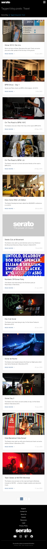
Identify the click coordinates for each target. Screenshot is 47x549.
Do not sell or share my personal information (23, 543)
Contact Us (23, 511)
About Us (23, 514)
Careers (23, 517)
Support (23, 508)
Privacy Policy (23, 526)
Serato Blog (4, 15)
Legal (23, 523)
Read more (9, 53)
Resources (23, 520)
